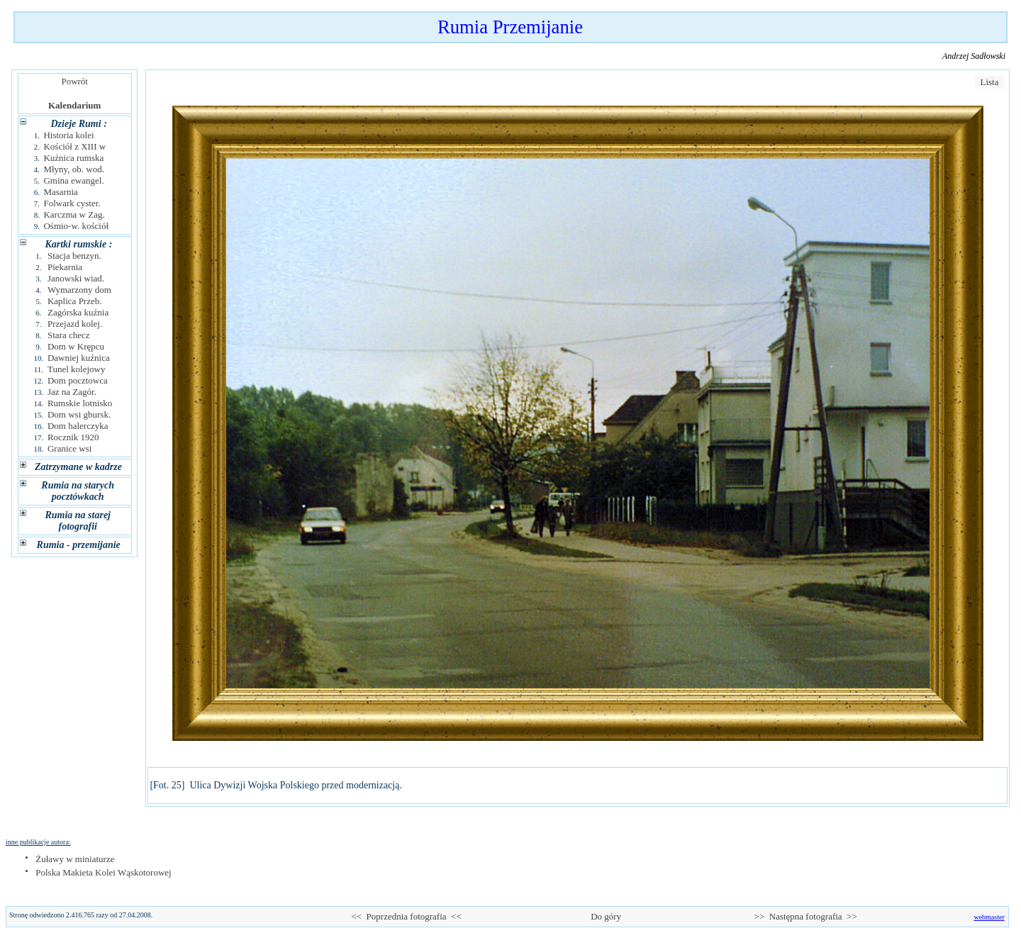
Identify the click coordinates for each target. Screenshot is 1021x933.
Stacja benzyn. (74, 255)
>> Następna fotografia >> (805, 916)
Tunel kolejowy (77, 369)
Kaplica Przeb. (75, 301)
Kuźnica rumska (73, 157)
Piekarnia (65, 267)
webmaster (988, 917)
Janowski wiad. (76, 278)
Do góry (606, 916)
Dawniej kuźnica (79, 357)
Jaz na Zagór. (72, 391)
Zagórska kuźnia (78, 312)
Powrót (75, 81)
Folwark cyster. (71, 203)
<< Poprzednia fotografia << (406, 916)
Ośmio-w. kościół (75, 225)
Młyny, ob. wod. (73, 169)
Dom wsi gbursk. (79, 414)
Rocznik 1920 (73, 437)
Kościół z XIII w (74, 146)
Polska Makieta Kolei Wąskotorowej (103, 872)
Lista (989, 82)
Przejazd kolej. (75, 323)
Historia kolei (68, 135)
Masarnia (60, 191)
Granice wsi (69, 448)
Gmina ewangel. (73, 180)
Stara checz (69, 335)
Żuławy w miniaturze (74, 859)
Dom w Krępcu (76, 346)
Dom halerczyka (78, 425)
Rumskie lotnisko (80, 403)
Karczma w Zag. (73, 214)
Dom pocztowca (78, 380)
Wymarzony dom (79, 289)
